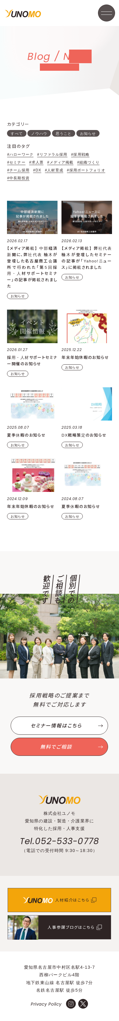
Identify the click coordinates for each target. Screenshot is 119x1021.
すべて (17, 134)
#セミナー (16, 162)
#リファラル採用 (52, 154)
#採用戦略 (80, 154)
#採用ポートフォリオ (86, 170)
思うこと (64, 134)
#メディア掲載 (60, 162)
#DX (37, 170)
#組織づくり (88, 162)
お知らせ (88, 134)
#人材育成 (54, 170)
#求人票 (36, 162)
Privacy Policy (46, 1004)
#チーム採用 (18, 170)
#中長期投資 (18, 178)
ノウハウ (39, 134)
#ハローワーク (20, 154)
